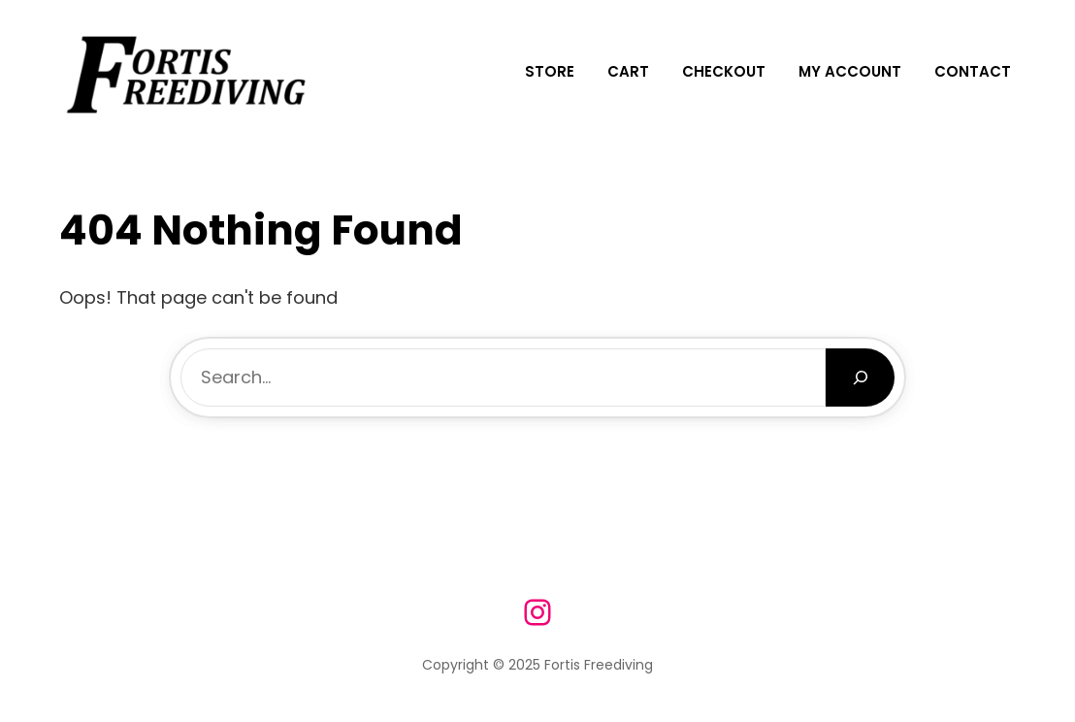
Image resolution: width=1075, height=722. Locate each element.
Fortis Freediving (598, 664)
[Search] (860, 377)
